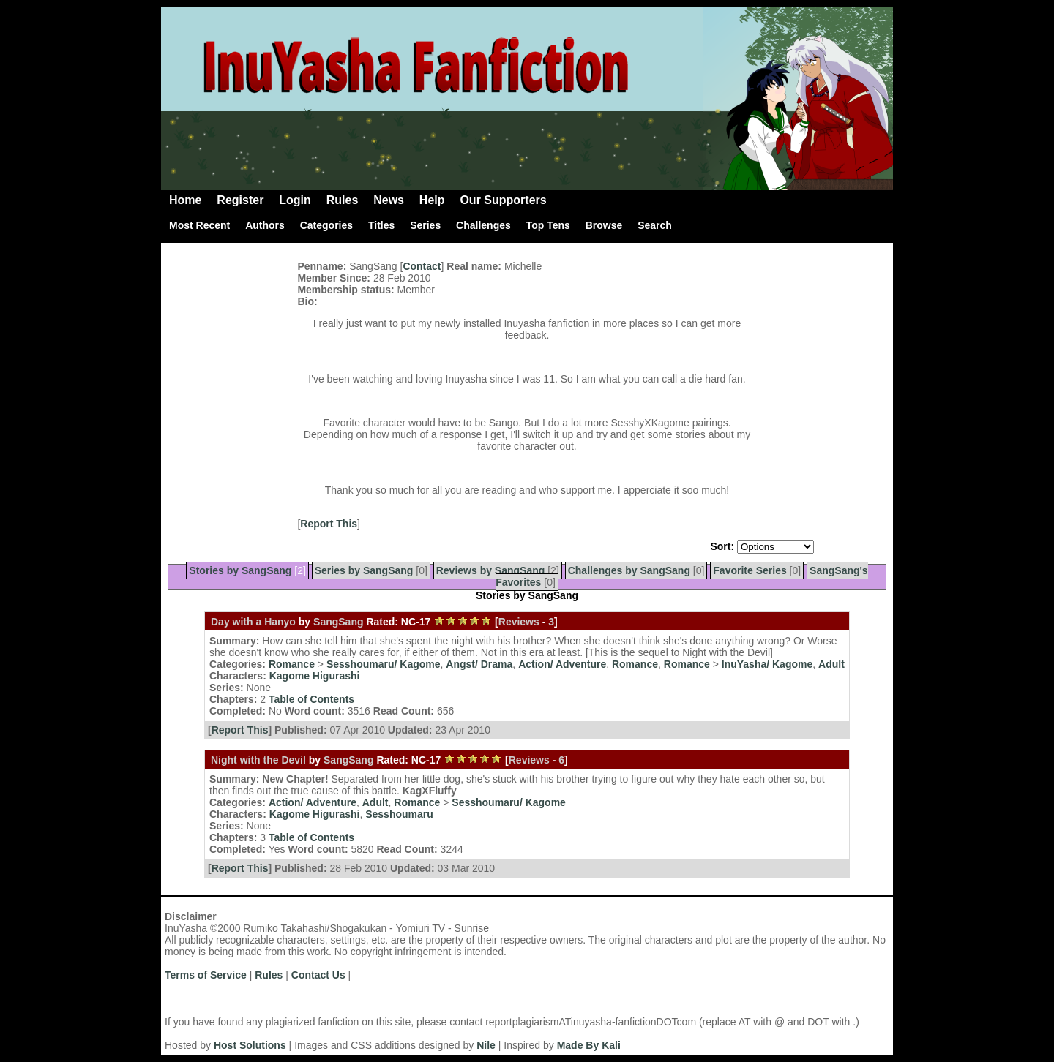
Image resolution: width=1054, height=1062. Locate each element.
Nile (486, 1045)
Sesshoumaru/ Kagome (383, 664)
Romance (292, 664)
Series (425, 225)
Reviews (518, 622)
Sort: (722, 546)
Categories (326, 225)
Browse (604, 225)
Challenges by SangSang (629, 570)
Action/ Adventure (562, 664)
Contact (422, 266)
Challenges (483, 225)
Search (655, 225)
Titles (381, 225)
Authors (265, 225)
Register (240, 200)
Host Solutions (250, 1045)
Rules (342, 200)
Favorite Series (749, 570)
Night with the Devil (258, 760)
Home (185, 200)
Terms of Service (206, 975)
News (388, 200)
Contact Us (318, 975)
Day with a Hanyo (253, 622)
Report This (328, 524)
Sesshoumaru (399, 814)
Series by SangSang (364, 570)
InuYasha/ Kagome (767, 664)
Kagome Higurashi (314, 676)
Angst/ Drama (479, 664)
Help (432, 200)
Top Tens (548, 225)
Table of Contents (311, 699)
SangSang (338, 622)
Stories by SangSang (240, 570)
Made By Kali (589, 1045)
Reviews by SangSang (490, 570)
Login (295, 200)
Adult (831, 664)
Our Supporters (503, 200)
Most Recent (199, 225)
